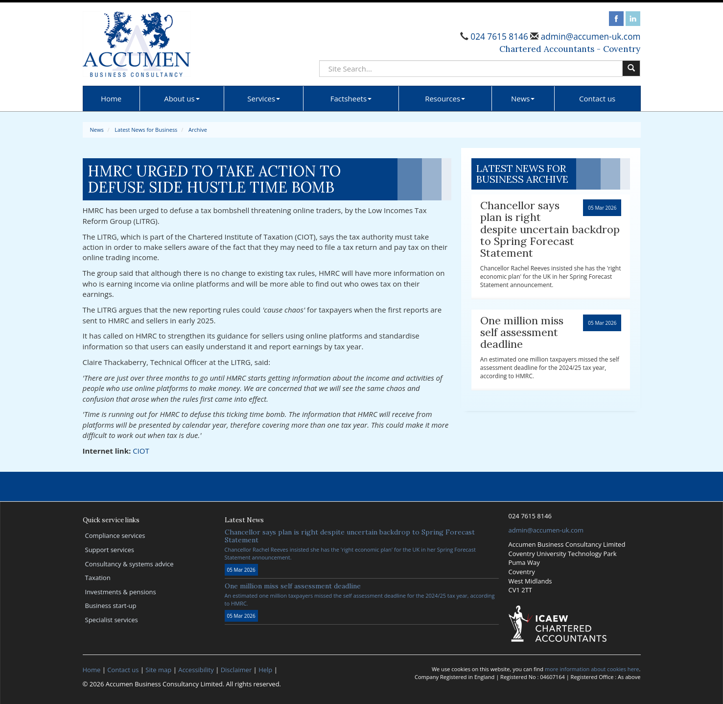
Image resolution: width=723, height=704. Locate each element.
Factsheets (351, 98)
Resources (445, 98)
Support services (109, 549)
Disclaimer (236, 669)
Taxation (98, 577)
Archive (197, 129)
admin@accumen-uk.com (589, 36)
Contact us (597, 98)
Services (263, 98)
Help (265, 669)
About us (181, 98)
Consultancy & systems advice (129, 563)
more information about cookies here (592, 669)
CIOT (141, 451)
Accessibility (196, 669)
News (523, 98)
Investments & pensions (120, 591)
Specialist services (111, 619)
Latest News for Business (146, 129)
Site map (158, 669)
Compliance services (115, 535)
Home (111, 98)
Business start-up (111, 605)
